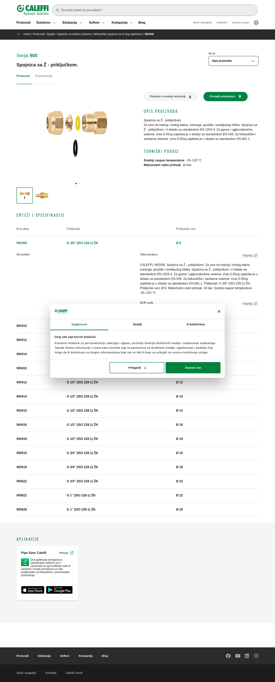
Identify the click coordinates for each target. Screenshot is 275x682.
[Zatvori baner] (219, 311)
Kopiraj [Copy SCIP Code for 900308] (246, 304)
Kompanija (86, 655)
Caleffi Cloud (240, 23)
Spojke (51, 34)
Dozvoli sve (193, 367)
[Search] (155, 10)
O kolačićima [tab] (196, 324)
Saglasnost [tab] (79, 324)
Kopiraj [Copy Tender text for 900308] (246, 256)
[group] (24, 195)
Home (27, 34)
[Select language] (256, 23)
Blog (141, 23)
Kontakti (222, 23)
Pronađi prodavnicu (222, 96)
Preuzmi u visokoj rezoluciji (168, 96)
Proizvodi (23, 23)
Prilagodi (136, 367)
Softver (64, 655)
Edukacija (44, 655)
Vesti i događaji (202, 23)
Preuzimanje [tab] (43, 76)
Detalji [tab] (137, 324)
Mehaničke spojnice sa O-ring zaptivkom (117, 34)
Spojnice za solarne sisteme (74, 34)
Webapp (66, 552)
